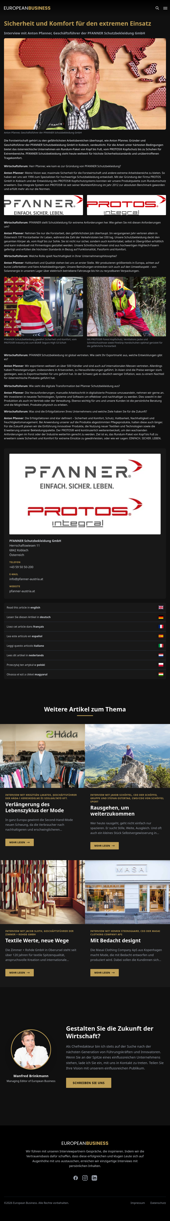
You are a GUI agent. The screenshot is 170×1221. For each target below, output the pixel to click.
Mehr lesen (19, 842)
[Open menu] (163, 8)
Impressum (138, 1203)
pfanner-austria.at (22, 591)
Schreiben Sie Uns (89, 1083)
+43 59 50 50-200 (21, 567)
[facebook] (75, 1178)
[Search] (157, 8)
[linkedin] (94, 1178)
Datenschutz (158, 1203)
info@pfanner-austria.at (26, 579)
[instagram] (85, 1178)
